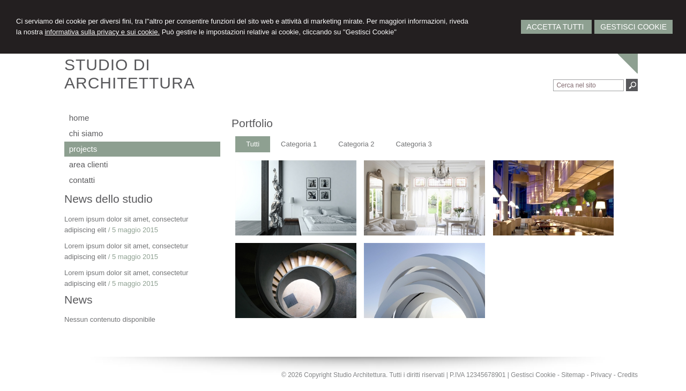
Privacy (601, 375)
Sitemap (573, 375)
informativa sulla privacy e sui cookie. (102, 32)
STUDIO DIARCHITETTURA (129, 74)
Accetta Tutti (556, 27)
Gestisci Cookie (633, 27)
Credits (627, 375)
